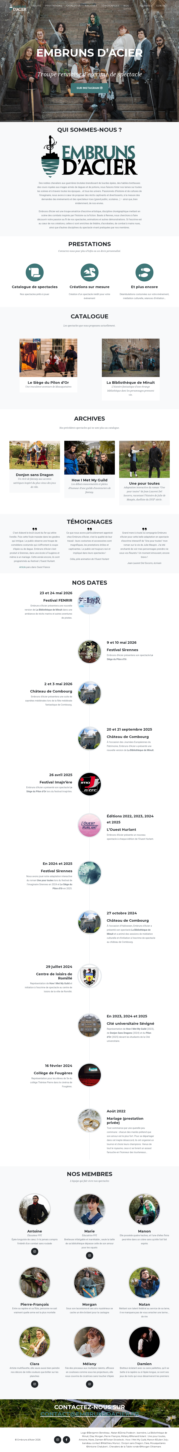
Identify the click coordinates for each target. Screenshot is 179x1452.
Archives (91, 7)
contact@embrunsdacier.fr (89, 1414)
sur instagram (89, 88)
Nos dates (127, 9)
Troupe (36, 7)
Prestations (53, 7)
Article (22, 567)
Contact (162, 7)
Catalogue (73, 7)
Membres (146, 7)
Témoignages (110, 7)
